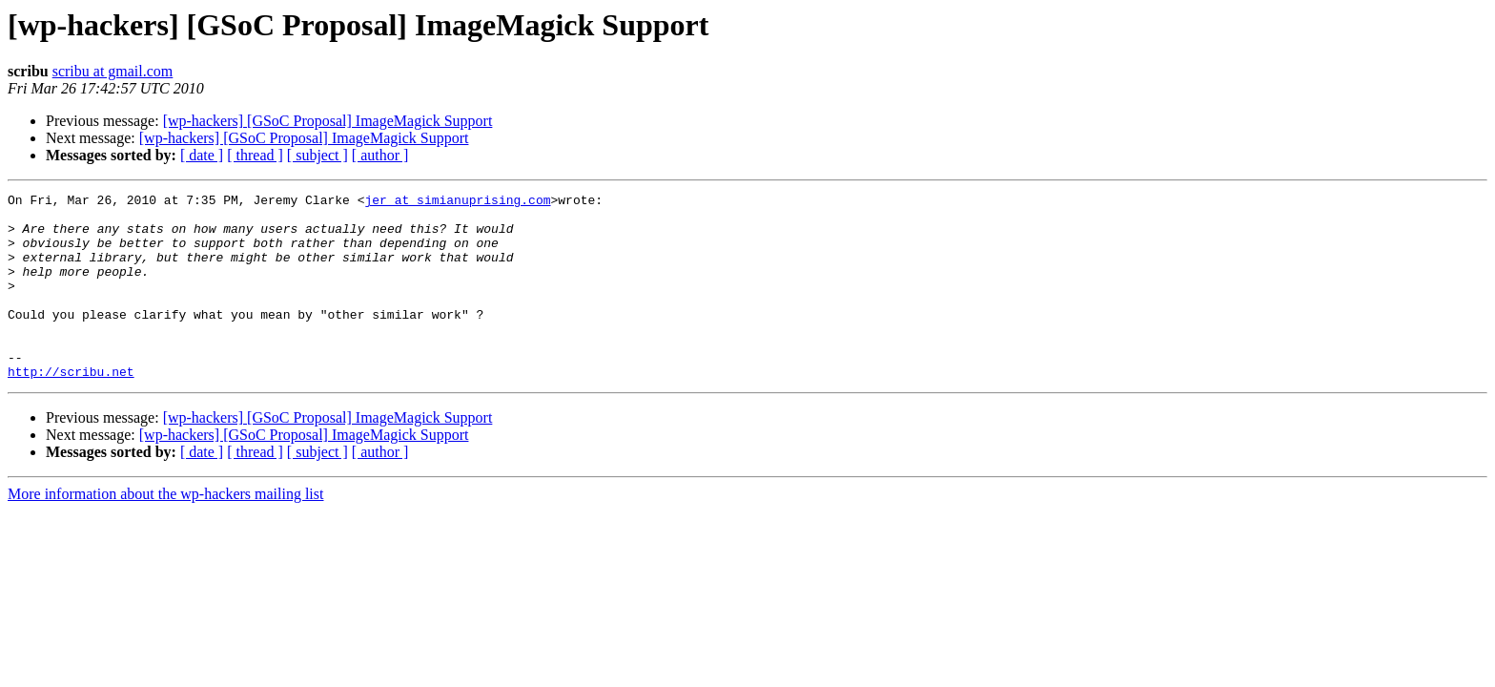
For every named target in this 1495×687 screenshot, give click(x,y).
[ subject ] (317, 155)
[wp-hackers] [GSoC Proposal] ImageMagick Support (328, 121)
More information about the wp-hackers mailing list (165, 531)
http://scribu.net (71, 408)
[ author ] (380, 155)
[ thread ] (255, 155)
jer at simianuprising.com (457, 202)
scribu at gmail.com (113, 71)
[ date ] (201, 155)
